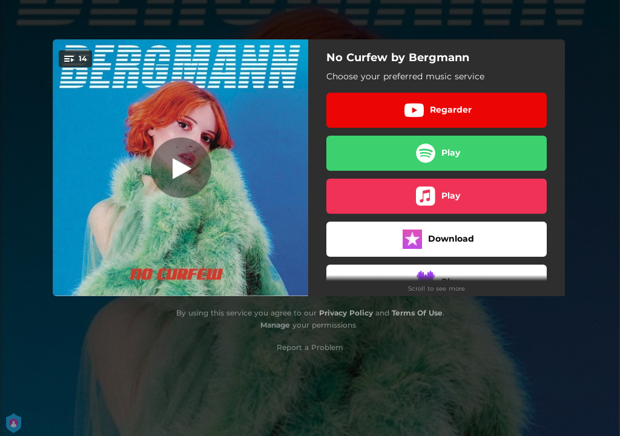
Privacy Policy (346, 312)
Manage (275, 324)
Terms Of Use (417, 312)
